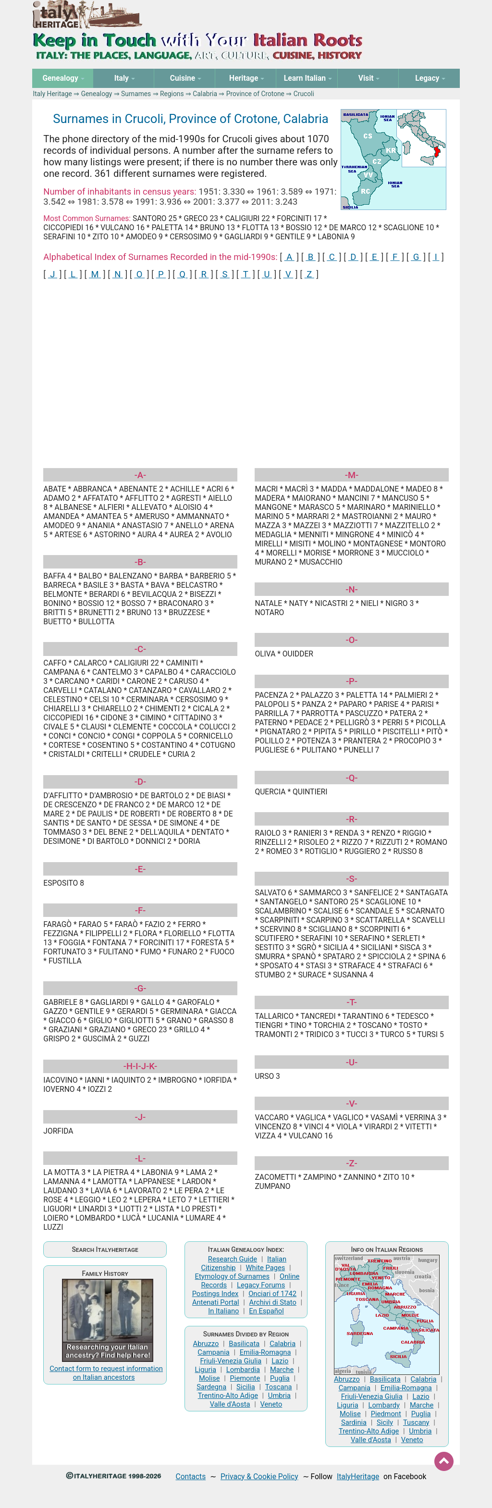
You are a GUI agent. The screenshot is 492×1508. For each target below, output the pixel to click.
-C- (141, 649)
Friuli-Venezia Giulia (230, 1361)
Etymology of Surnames (232, 1276)
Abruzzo (206, 1343)
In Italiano (223, 1311)
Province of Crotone (255, 94)
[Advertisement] (246, 364)
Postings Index (215, 1293)
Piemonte (245, 1378)
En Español (266, 1311)
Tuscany (416, 1422)
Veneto (271, 1404)
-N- (351, 589)
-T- (351, 1002)
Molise (209, 1378)
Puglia (280, 1378)
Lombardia (243, 1369)
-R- (351, 819)
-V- (351, 1104)
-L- (140, 1158)
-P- (351, 681)
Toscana (278, 1387)
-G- (140, 988)
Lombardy (384, 1405)
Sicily (385, 1422)
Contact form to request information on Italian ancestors (106, 1373)
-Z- (351, 1163)
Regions (172, 94)
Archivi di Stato (272, 1302)
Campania (213, 1352)
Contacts (191, 1476)
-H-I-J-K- (140, 1066)
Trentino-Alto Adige (228, 1395)
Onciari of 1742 (272, 1293)
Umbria (279, 1395)
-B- (140, 562)
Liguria (205, 1369)
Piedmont (386, 1413)
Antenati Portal (215, 1302)
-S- (351, 879)
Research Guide (232, 1259)
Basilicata (244, 1343)
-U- (352, 1062)
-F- (140, 910)
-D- (141, 782)
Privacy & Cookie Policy (259, 1476)
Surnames (136, 94)
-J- (140, 1117)
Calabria (205, 94)
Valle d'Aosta (230, 1404)
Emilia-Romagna (265, 1352)
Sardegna (211, 1387)
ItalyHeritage (358, 1476)
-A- (141, 475)
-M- (352, 475)
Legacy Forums (261, 1285)
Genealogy (96, 94)
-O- (351, 640)
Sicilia (245, 1387)
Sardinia (354, 1422)
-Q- (351, 778)
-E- (140, 869)
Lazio (279, 1361)
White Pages (265, 1267)
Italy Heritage (52, 94)
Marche (282, 1369)
